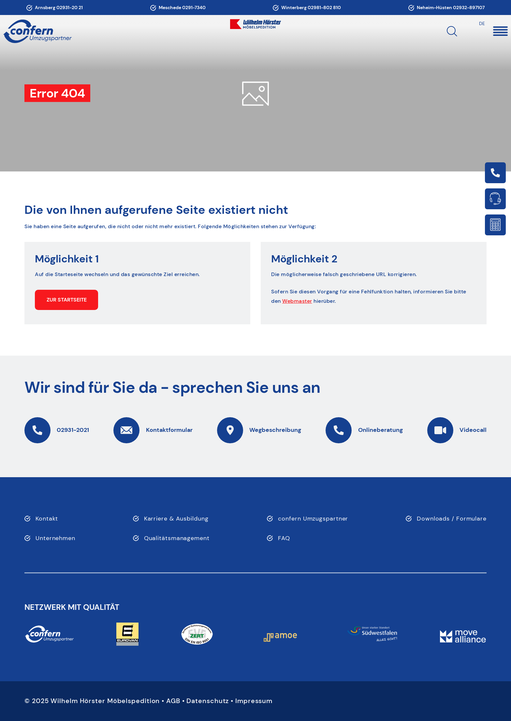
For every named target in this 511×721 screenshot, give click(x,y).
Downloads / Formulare (452, 518)
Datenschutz (207, 701)
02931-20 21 (69, 7)
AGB (173, 701)
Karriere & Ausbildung (176, 518)
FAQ (284, 538)
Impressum (253, 701)
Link (495, 172)
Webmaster (297, 301)
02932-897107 (469, 7)
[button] (482, 31)
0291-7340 (194, 7)
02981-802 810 (324, 7)
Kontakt (47, 518)
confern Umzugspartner (313, 518)
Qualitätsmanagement (177, 538)
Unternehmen (55, 538)
